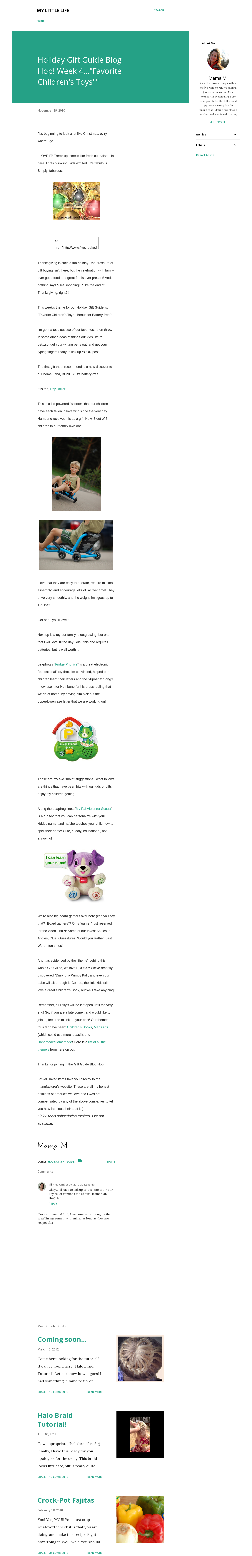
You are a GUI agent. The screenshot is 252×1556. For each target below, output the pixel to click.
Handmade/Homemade (55, 1042)
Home (40, 20)
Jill (50, 1184)
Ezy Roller (57, 389)
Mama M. (218, 78)
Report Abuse (205, 155)
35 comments (58, 1553)
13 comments (58, 1477)
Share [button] (111, 1161)
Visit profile (218, 122)
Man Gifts (101, 1027)
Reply (53, 1204)
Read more (94, 1392)
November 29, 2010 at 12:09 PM (75, 1184)
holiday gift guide (61, 1161)
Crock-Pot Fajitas (66, 1500)
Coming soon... (62, 1339)
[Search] (159, 10)
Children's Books (79, 1027)
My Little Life (53, 10)
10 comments (58, 1392)
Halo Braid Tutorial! (55, 1420)
